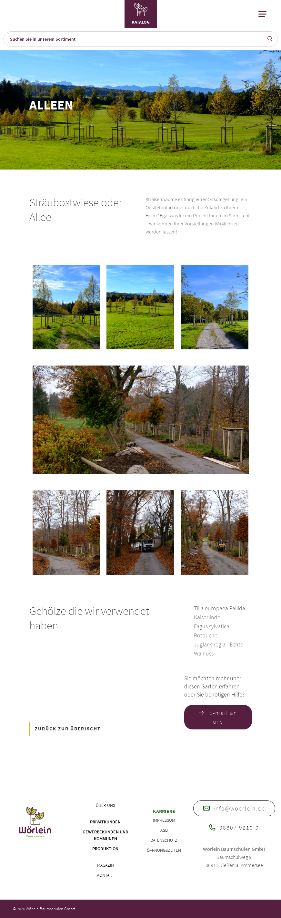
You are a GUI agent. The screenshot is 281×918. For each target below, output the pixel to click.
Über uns (105, 805)
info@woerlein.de (234, 808)
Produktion (105, 848)
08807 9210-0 (234, 827)
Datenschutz (163, 840)
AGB (164, 830)
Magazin (105, 865)
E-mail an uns (218, 717)
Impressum (164, 820)
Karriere (164, 811)
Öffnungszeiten (164, 850)
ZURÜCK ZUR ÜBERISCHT (68, 729)
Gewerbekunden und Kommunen (105, 835)
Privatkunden (105, 822)
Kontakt (105, 875)
